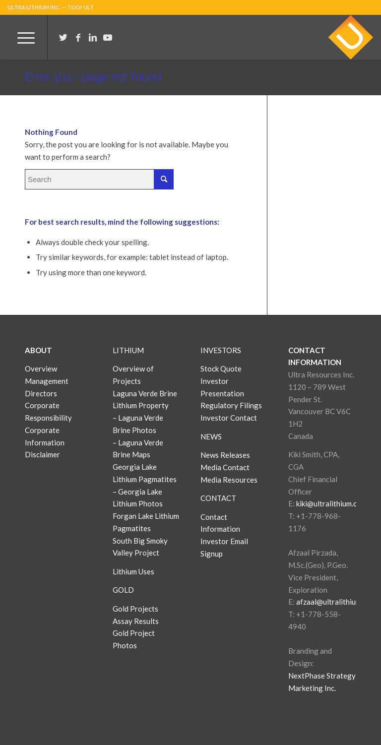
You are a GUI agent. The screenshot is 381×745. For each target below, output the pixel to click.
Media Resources (228, 479)
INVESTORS (220, 350)
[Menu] (21, 37)
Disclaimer (42, 454)
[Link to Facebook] (77, 37)
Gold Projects (135, 608)
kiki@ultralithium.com (331, 503)
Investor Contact (228, 417)
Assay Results (136, 621)
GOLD (123, 589)
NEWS (211, 436)
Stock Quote (221, 368)
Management (46, 380)
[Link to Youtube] (107, 37)
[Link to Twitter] (63, 37)
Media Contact (225, 467)
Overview (41, 368)
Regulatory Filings (231, 405)
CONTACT (218, 498)
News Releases (225, 454)
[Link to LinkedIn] (92, 37)
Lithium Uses (133, 571)
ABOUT (38, 350)
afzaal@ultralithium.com (336, 601)
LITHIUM (128, 350)
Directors (41, 393)
